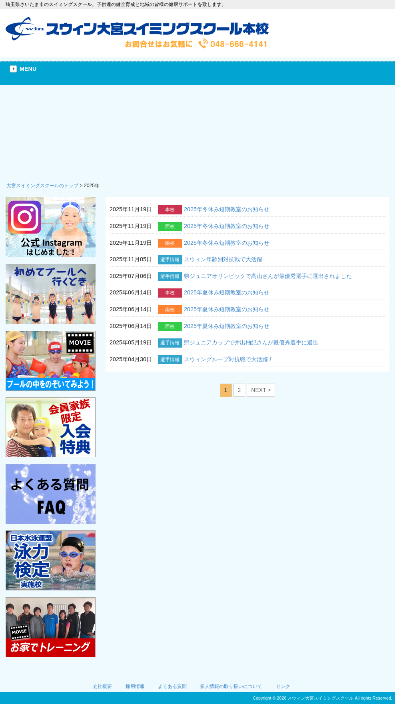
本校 (170, 209)
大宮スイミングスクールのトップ (42, 185)
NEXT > (261, 390)
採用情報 (135, 686)
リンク (283, 686)
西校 (170, 226)
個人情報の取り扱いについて (231, 686)
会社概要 (102, 686)
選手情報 (170, 259)
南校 (170, 243)
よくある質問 (172, 686)
